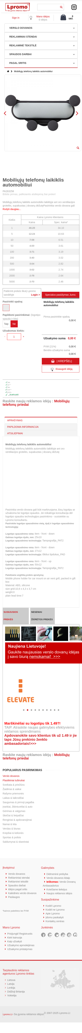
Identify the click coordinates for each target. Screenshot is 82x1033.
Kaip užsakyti (14, 941)
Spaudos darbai (17, 885)
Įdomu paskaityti (55, 917)
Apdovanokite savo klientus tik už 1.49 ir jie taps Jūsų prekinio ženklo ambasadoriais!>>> (40, 739)
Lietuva (11, 979)
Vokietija (12, 995)
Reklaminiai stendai (19, 877)
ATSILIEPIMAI (15, 433)
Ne (14, 323)
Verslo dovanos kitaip (58, 877)
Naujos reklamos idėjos (60, 893)
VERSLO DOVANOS (20, 27)
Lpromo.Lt (7, 1014)
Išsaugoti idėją (61, 369)
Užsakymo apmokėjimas (21, 945)
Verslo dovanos (11, 776)
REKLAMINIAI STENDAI (23, 36)
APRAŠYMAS (14, 420)
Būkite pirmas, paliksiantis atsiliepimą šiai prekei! (29, 194)
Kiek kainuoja (14, 937)
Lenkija (11, 987)
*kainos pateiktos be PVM (16, 910)
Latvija (10, 983)
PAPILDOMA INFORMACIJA (23, 426)
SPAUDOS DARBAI (20, 54)
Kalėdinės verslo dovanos (22, 893)
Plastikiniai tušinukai (14, 780)
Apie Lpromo (53, 913)
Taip (6, 323)
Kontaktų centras (55, 921)
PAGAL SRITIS (17, 63)
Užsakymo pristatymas (20, 949)
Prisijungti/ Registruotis (20, 933)
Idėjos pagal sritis (17, 889)
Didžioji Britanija (16, 991)
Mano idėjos (43, 16)
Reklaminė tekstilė (18, 881)
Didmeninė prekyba (57, 873)
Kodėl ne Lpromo (55, 909)
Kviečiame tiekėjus (57, 889)
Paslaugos (14, 896)
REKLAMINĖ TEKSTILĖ (23, 45)
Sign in (15, 17)
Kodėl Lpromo (53, 905)
